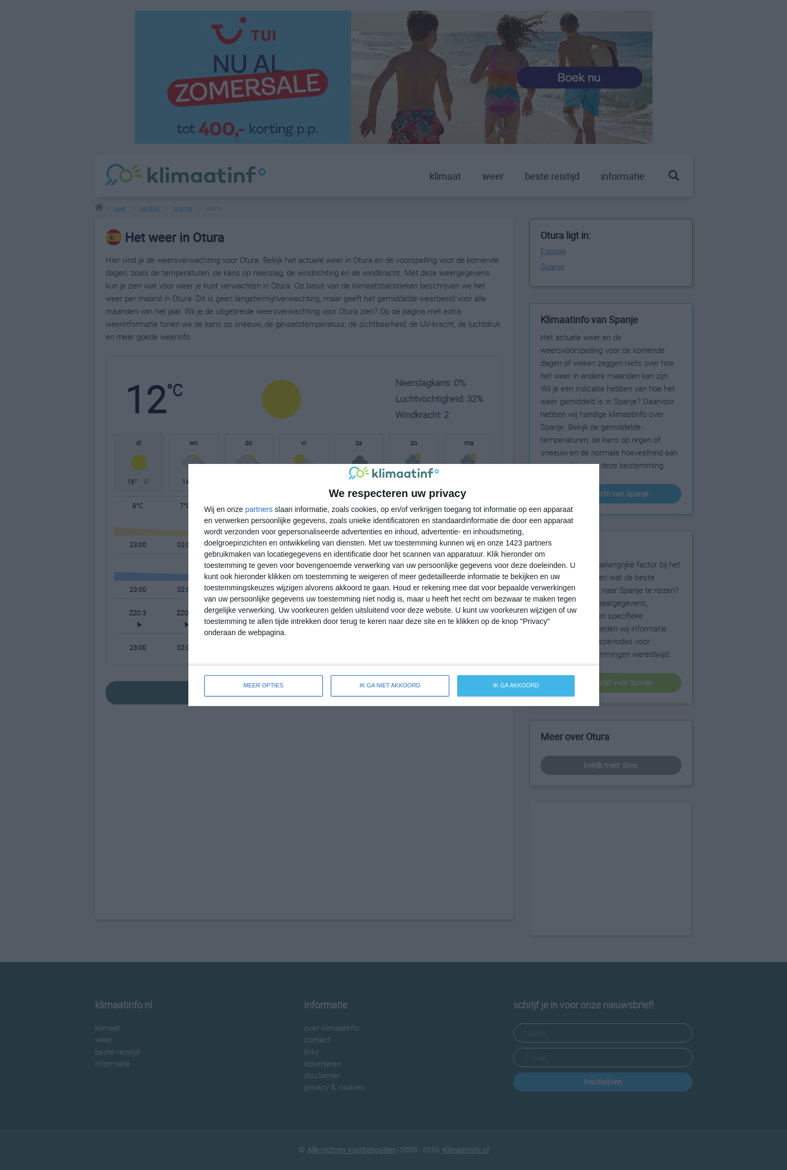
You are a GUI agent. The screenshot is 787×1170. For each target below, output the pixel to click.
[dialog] (393, 585)
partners (259, 509)
